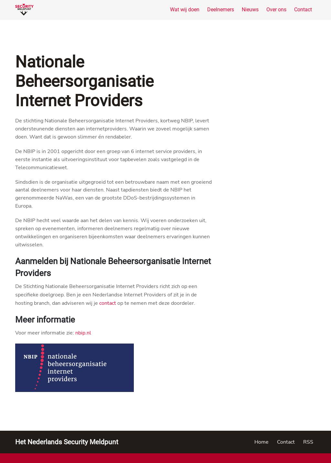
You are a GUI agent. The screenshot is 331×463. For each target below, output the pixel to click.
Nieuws (250, 9)
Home (261, 442)
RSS (308, 442)
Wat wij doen (184, 9)
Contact (303, 9)
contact (107, 303)
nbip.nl (83, 332)
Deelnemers (220, 9)
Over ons (276, 9)
